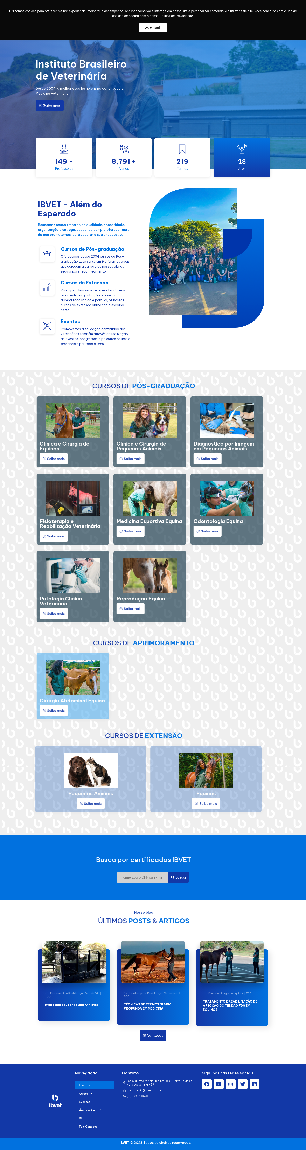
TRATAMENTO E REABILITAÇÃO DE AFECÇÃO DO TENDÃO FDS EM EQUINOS (230, 1005)
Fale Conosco (88, 1126)
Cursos (85, 1093)
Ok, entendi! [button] (152, 27)
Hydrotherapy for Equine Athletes (71, 1005)
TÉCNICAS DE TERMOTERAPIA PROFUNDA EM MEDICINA (148, 1006)
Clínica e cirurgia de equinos (226, 993)
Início (84, 1085)
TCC (48, 997)
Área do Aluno (90, 1110)
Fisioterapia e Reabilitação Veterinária (74, 993)
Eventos (84, 1101)
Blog (82, 1118)
